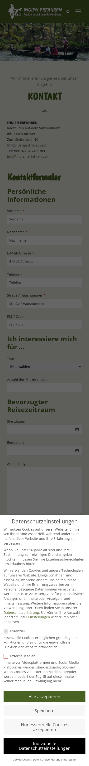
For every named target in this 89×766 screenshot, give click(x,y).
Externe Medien (21, 656)
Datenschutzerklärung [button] (46, 759)
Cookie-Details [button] (22, 759)
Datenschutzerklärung (21, 612)
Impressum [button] (69, 759)
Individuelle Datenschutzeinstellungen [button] (44, 746)
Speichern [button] (45, 710)
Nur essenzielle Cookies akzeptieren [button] (44, 727)
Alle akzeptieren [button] (44, 696)
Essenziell (17, 631)
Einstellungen (39, 617)
